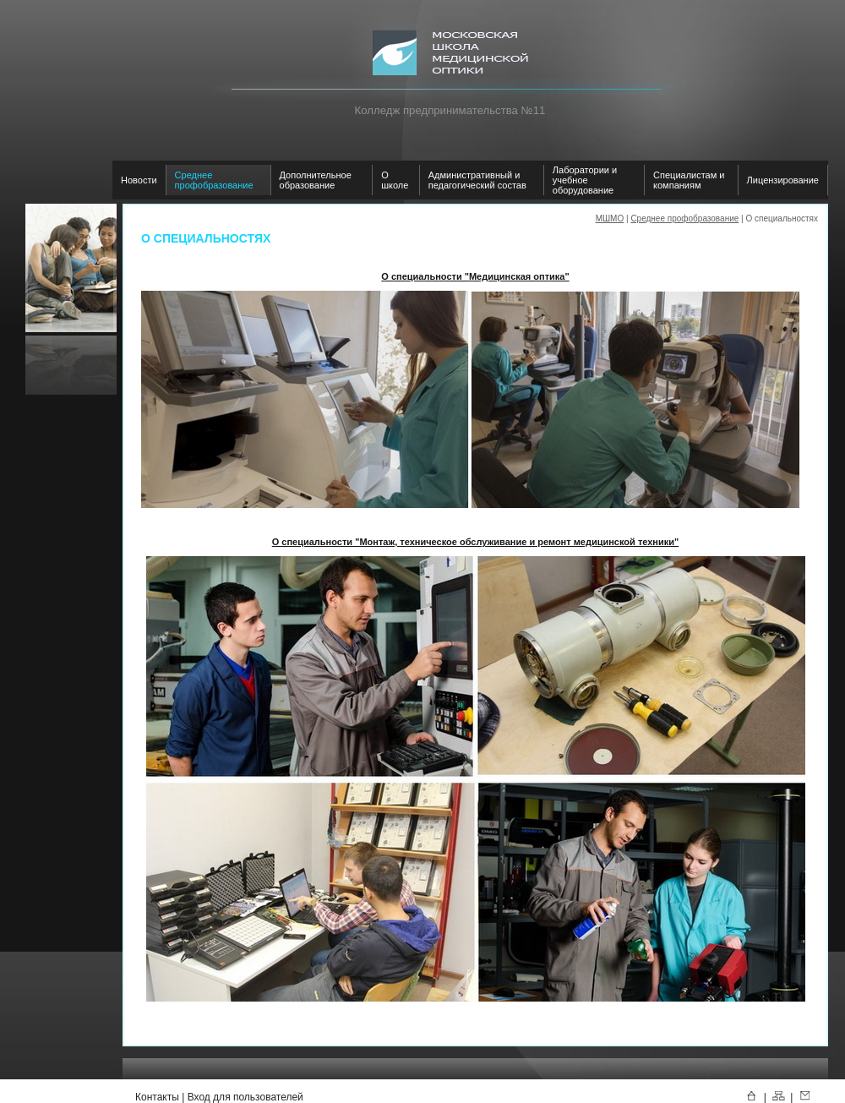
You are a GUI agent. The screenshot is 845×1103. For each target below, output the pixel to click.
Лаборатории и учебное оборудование (585, 180)
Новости (139, 180)
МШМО (610, 218)
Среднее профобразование (214, 180)
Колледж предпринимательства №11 (450, 110)
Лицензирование (783, 180)
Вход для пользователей (245, 1097)
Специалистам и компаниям (688, 180)
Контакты (157, 1097)
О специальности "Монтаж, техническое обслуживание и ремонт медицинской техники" (475, 542)
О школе (394, 180)
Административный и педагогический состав (477, 180)
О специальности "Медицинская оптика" (475, 276)
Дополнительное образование (316, 180)
